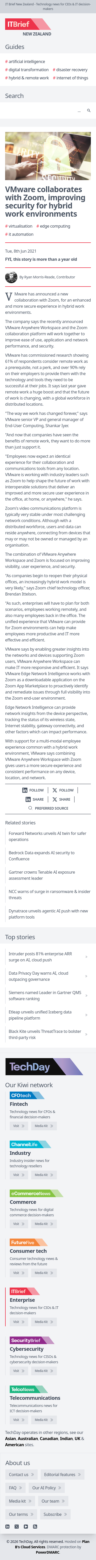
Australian (28, 1438)
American (14, 1444)
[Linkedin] (7, 1527)
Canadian (49, 1438)
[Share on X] (61, 799)
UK (77, 1438)
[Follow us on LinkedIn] (33, 790)
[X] (17, 1527)
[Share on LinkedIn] (35, 799)
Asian (10, 1438)
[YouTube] (26, 1527)
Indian (66, 1438)
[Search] (43, 110)
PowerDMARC (47, 1552)
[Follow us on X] (63, 790)
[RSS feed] (35, 1527)
